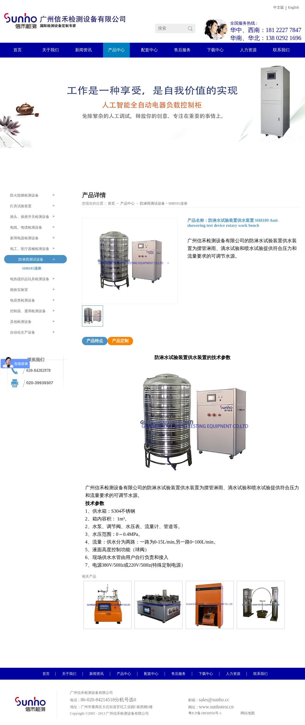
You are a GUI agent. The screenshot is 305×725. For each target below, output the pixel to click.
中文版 (278, 7)
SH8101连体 (177, 203)
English (293, 7)
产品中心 (127, 203)
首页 (111, 203)
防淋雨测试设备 (152, 203)
